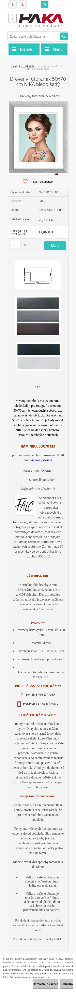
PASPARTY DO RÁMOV (41, 704)
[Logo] (35, 20)
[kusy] (16, 244)
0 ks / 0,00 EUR (58, 5)
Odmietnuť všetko (45, 983)
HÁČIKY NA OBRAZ (40, 694)
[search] (63, 36)
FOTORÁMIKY (26, 66)
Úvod (14, 66)
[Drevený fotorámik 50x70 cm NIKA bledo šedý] (38, 103)
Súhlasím (66, 983)
